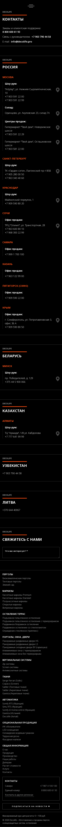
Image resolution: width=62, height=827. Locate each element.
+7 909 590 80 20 (14, 203)
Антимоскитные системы (14, 670)
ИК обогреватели (11, 726)
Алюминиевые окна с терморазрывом (21, 650)
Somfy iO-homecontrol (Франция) (18, 709)
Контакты (7, 772)
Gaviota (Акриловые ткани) (15, 693)
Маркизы (8, 590)
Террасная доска (10, 736)
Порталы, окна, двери (16, 637)
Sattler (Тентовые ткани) (14, 686)
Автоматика (10, 699)
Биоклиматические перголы (16, 578)
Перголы (7, 574)
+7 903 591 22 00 (14, 96)
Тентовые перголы (11, 581)
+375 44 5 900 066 (15, 381)
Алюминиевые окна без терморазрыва (21, 653)
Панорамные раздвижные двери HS (20, 640)
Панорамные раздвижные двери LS (20, 644)
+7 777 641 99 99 (14, 436)
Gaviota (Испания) (11, 713)
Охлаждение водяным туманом (18, 732)
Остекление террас (13, 614)
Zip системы (8, 663)
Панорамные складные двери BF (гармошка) (24, 647)
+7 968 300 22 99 (14, 232)
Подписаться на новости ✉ (31, 806)
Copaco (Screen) (10, 683)
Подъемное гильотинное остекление (21, 617)
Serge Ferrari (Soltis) (12, 680)
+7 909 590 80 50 (14, 327)
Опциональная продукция (19, 722)
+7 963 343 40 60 (14, 178)
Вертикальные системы (16, 660)
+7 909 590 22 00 (14, 297)
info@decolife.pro (21, 41)
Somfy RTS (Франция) (12, 703)
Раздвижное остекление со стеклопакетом (24, 627)
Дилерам (6, 762)
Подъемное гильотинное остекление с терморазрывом (30, 621)
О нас (5, 749)
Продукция (8, 752)
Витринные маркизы (12, 607)
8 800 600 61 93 (11, 31)
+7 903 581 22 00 (14, 148)
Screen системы (10, 667)
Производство (9, 755)
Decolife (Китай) (10, 716)
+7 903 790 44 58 (41, 36)
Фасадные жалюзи (11, 739)
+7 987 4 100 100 (48, 785)
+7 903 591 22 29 (14, 134)
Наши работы (9, 759)
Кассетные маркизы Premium (16, 594)
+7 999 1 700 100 (14, 254)
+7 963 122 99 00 (14, 276)
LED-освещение (10, 729)
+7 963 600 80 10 (14, 228)
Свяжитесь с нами (22, 539)
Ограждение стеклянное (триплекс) (20, 630)
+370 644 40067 (11, 510)
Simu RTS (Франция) (12, 706)
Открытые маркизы (12, 604)
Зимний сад (8, 584)
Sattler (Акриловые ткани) (15, 690)
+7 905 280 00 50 (14, 174)
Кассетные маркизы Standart (16, 598)
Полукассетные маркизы (14, 601)
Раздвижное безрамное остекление (20, 624)
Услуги (5, 768)
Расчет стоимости (11, 765)
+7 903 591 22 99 (14, 100)
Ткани (6, 676)
